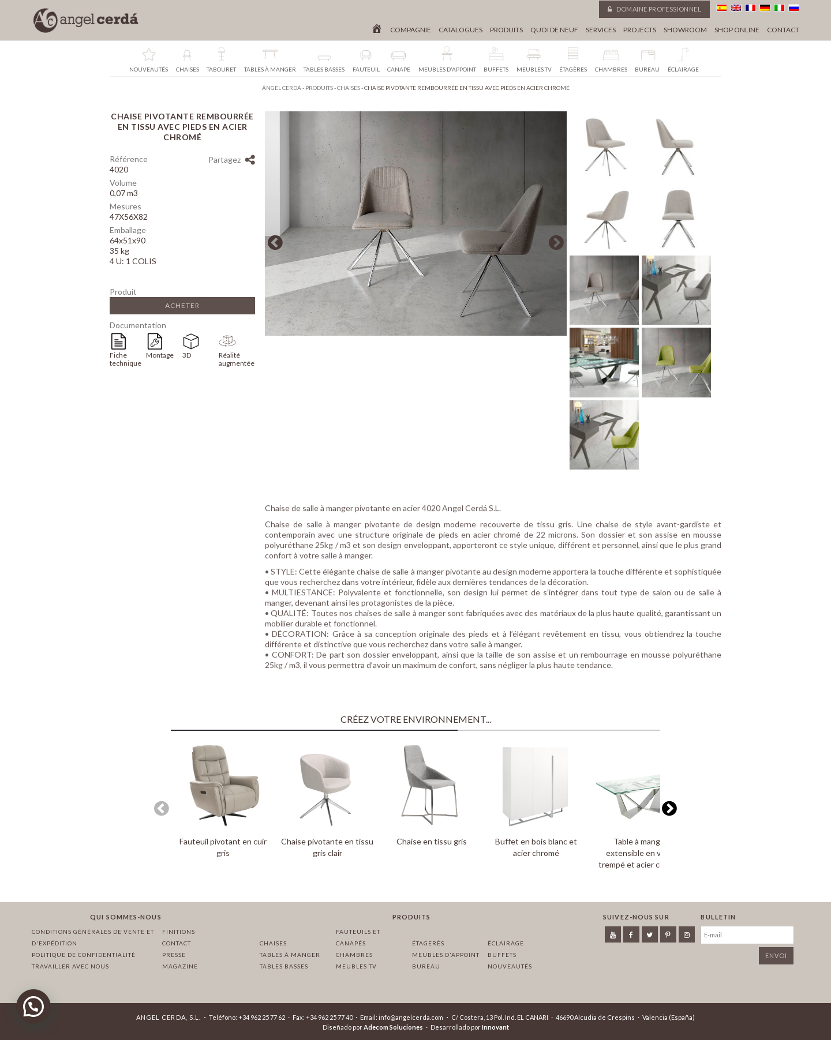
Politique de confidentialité (84, 954)
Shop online (736, 30)
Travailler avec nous (70, 966)
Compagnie (410, 30)
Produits (506, 30)
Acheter (182, 305)
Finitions (178, 931)
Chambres (354, 954)
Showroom (685, 30)
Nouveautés (510, 966)
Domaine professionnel (654, 9)
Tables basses (284, 966)
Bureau (426, 966)
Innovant (495, 1027)
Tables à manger (290, 954)
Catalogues (460, 30)
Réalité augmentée (236, 359)
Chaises (273, 943)
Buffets (502, 954)
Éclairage (506, 943)
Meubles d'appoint (446, 954)
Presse (174, 954)
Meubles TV (356, 966)
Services (601, 30)
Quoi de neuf (554, 30)
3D (186, 355)
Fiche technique (125, 359)
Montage (160, 355)
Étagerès (428, 943)
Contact (783, 30)
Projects (639, 30)
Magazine (180, 966)
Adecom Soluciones (393, 1027)
